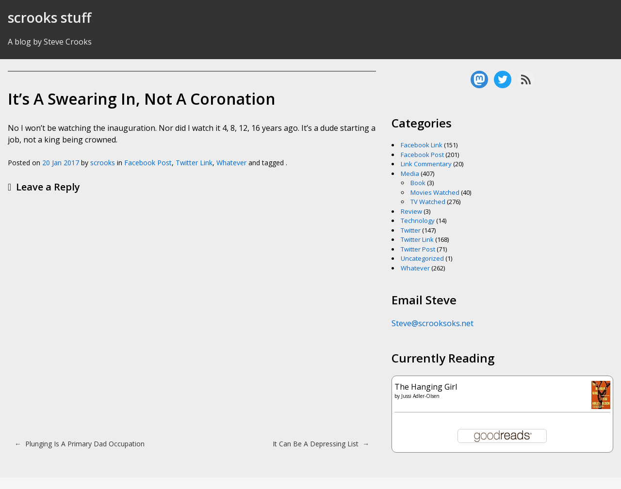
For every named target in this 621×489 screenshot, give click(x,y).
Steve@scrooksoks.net (433, 323)
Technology (418, 220)
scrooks (102, 162)
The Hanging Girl (425, 386)
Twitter (411, 230)
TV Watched (427, 201)
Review (411, 211)
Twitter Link (194, 162)
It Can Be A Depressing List (321, 443)
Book (417, 182)
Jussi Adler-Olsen (420, 396)
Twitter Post (418, 249)
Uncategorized (422, 258)
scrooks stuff (49, 17)
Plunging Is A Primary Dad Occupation (80, 443)
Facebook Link (421, 145)
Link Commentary (426, 163)
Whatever (231, 162)
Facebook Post (148, 162)
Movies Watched (434, 192)
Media (410, 173)
